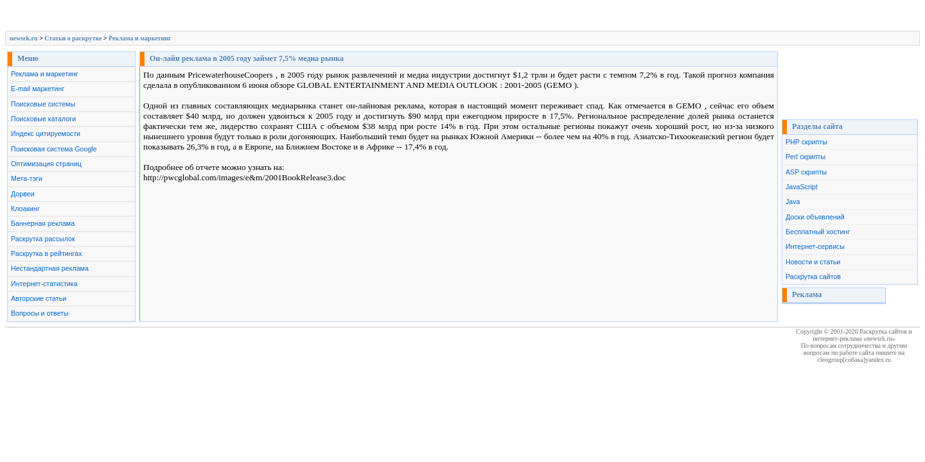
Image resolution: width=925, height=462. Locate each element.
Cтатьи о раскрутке (72, 38)
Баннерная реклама (43, 223)
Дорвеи (23, 194)
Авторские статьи (38, 298)
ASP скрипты (806, 172)
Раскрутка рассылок (43, 239)
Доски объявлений (815, 217)
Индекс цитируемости (45, 133)
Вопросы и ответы (40, 313)
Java (793, 201)
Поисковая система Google (54, 149)
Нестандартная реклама (50, 268)
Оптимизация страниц (46, 163)
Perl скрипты (805, 156)
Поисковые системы (43, 104)
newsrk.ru (24, 38)
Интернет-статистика (44, 283)
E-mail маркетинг (37, 88)
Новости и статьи (813, 262)
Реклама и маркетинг (140, 38)
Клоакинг (25, 208)
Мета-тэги (26, 178)
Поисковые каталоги (43, 119)
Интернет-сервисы (815, 246)
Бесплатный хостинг (818, 231)
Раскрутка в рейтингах (46, 253)
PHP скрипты (806, 142)
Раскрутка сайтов (813, 276)
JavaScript (802, 187)
